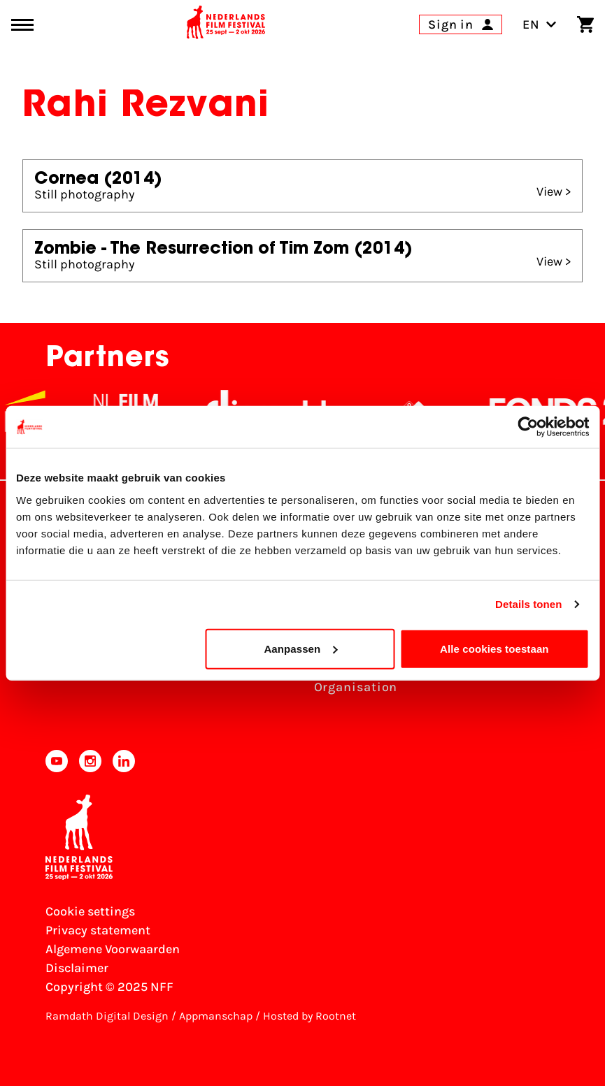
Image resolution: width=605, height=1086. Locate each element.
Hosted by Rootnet (309, 1015)
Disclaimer (76, 968)
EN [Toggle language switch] (539, 24)
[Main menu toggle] (22, 25)
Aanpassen (300, 648)
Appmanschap (215, 1015)
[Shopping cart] (585, 24)
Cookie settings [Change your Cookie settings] (90, 911)
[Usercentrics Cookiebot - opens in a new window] (528, 427)
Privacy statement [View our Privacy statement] (97, 930)
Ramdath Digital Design (107, 1015)
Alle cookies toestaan (494, 648)
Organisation (356, 687)
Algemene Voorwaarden (112, 949)
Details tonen (528, 604)
